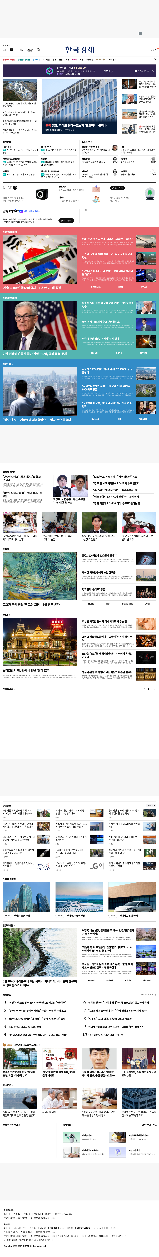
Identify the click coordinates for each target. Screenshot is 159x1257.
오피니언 (46, 59)
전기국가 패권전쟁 (70, 916)
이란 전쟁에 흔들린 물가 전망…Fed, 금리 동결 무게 (35, 354)
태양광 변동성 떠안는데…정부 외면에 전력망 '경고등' (19, 105)
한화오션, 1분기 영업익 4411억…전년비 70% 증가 (124, 838)
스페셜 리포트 (9, 879)
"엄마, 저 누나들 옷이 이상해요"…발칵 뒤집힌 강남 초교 (37, 1011)
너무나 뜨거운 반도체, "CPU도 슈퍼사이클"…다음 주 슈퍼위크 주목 (20, 163)
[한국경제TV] (13, 49)
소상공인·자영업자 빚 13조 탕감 (25, 1027)
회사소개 (7, 1214)
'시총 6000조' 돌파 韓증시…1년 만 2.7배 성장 (32, 288)
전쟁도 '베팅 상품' (128, 174)
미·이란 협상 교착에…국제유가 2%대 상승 (20, 151)
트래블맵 (91, 980)
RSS (61, 1228)
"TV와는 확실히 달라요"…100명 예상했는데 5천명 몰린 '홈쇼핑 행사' (18, 826)
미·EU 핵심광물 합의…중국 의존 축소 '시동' (58, 151)
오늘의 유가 (7, 146)
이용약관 (70, 1228)
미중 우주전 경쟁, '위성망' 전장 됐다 (100, 338)
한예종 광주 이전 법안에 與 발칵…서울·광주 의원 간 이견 (147, 114)
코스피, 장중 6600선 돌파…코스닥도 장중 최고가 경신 (107, 255)
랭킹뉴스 (7, 994)
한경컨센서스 (95, 287)
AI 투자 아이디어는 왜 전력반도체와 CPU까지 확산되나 (57, 163)
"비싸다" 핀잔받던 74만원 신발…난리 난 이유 (138, 537)
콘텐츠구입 (22, 1228)
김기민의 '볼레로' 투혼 (93, 589)
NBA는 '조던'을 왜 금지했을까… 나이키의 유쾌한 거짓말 (107, 655)
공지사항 (67, 1124)
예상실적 (94, 353)
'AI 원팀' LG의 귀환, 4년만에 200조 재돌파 (110, 1019)
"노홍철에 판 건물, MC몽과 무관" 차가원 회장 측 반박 (107, 404)
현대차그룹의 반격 (123, 916)
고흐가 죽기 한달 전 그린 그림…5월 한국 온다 (31, 604)
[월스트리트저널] (21, 49)
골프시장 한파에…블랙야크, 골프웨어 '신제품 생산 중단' (124, 812)
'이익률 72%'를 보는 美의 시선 (94, 162)
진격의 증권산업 (16, 916)
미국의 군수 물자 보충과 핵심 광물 (18, 174)
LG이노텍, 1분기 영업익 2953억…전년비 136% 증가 (71, 865)
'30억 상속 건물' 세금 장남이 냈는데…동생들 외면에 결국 (98, 1113)
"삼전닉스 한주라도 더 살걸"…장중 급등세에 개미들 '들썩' (107, 272)
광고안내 (37, 1214)
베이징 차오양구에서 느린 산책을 (98, 572)
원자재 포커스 (46, 146)
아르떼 (6, 548)
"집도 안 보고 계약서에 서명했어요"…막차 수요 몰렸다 (37, 420)
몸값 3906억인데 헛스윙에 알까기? (99, 555)
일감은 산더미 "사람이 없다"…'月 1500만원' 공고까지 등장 (118, 1002)
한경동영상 (8, 689)
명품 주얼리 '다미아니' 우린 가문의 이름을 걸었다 (107, 672)
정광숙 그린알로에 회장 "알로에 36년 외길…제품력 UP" (19, 1073)
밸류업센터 (143, 419)
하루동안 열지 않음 (143, 71)
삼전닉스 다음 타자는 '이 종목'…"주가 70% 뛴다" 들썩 (37, 1019)
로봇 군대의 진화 (127, 162)
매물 (119, 419)
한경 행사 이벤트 (10, 1124)
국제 (67, 59)
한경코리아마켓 (9, 59)
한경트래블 (8, 925)
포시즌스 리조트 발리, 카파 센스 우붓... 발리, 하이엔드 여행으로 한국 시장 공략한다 (107, 965)
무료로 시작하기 (66, 220)
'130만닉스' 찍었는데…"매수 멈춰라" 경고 (115, 477)
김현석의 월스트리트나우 (12, 159)
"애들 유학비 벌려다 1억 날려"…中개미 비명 (116, 497)
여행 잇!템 (146, 980)
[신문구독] (38, 49)
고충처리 (27, 1214)
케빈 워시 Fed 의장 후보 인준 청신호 (100, 321)
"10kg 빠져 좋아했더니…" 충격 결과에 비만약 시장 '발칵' (117, 1011)
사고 (154, 1124)
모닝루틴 (89, 59)
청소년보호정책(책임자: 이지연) (105, 1228)
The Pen (7, 1085)
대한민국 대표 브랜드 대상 (25, 1044)
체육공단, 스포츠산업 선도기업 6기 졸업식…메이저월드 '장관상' (19, 838)
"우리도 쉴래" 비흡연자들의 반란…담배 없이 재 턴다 (70, 851)
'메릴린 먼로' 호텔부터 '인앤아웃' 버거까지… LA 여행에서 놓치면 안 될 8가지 (106, 948)
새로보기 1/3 (151, 805)
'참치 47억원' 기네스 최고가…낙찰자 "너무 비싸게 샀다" (20, 537)
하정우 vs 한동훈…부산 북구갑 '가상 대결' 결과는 (69, 500)
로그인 (153, 49)
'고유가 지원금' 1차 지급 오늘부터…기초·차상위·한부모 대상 (20, 131)
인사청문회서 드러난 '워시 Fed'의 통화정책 (96, 151)
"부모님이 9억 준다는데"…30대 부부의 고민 (115, 490)
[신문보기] (4, 49)
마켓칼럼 (44, 159)
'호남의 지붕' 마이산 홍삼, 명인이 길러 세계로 (59, 1073)
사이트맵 (43, 1228)
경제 (54, 59)
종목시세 (119, 353)
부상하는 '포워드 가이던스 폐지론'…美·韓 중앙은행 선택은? (147, 84)
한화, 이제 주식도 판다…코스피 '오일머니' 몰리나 (107, 238)
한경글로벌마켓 (24, 59)
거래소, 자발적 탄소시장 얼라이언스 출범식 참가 (124, 865)
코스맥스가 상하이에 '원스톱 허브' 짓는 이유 (95, 176)
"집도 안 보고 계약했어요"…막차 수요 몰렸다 (116, 483)
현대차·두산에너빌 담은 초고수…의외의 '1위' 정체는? (115, 1027)
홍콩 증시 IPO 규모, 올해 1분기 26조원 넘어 (71, 838)
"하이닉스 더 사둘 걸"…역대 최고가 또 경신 (22, 494)
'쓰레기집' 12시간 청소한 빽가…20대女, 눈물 (58, 537)
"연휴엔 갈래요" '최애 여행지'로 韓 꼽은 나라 (22, 478)
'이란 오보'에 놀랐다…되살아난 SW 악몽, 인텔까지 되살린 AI (58, 176)
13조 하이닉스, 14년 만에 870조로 (105, 1035)
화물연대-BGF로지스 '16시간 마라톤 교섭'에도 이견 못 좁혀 (19, 114)
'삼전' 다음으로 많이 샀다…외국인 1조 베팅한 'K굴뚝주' (37, 1002)
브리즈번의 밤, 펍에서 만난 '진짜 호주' (26, 670)
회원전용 (7, 141)
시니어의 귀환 (49, 1112)
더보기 (111, 59)
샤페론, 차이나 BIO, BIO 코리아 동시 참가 (124, 825)
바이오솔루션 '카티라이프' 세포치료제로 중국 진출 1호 (18, 851)
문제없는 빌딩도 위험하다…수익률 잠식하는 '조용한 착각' (139, 1113)
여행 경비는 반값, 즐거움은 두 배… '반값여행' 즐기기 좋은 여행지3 (108, 932)
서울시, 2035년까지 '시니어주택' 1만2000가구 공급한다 (107, 371)
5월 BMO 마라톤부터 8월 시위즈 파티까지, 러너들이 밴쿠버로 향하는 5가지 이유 (40, 983)
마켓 (144, 287)
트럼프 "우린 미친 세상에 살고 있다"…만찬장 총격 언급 (147, 99)
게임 (81, 59)
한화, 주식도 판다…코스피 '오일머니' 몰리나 (75, 125)
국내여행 (109, 980)
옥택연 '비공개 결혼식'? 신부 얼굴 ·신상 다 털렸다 (98, 537)
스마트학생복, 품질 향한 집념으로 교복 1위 (139, 1073)
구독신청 (17, 1214)
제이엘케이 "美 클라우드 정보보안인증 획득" (18, 865)
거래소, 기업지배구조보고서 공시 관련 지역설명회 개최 (71, 812)
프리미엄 (101, 59)
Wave (74, 59)
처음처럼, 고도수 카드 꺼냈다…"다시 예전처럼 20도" (125, 851)
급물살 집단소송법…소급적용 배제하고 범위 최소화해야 (138, 151)
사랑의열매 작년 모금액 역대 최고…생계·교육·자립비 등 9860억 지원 (18, 813)
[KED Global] (30, 49)
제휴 (15, 1228)
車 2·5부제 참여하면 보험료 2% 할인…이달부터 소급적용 (20, 122)
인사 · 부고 (146, 1124)
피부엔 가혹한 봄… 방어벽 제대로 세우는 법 (104, 621)
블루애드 (47, 1214)
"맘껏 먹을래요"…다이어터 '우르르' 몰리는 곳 (116, 503)
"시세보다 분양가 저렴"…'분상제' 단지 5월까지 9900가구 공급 (106, 387)
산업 (61, 59)
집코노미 (36, 59)
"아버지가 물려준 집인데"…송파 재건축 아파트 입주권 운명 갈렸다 (19, 1113)
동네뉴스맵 (95, 419)
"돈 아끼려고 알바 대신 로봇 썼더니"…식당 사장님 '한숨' (38, 1035)
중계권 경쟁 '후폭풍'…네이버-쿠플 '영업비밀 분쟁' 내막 (147, 129)
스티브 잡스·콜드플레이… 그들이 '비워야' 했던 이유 (107, 638)
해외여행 (128, 980)
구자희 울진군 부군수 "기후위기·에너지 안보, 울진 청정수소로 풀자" (98, 1075)
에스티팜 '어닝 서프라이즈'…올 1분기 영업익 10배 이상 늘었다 (71, 825)
